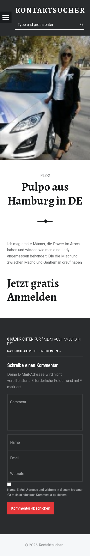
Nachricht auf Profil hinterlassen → (34, 351)
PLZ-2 (45, 175)
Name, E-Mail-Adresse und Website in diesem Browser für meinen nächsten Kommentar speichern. (44, 492)
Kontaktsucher (51, 545)
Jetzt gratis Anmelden (33, 290)
